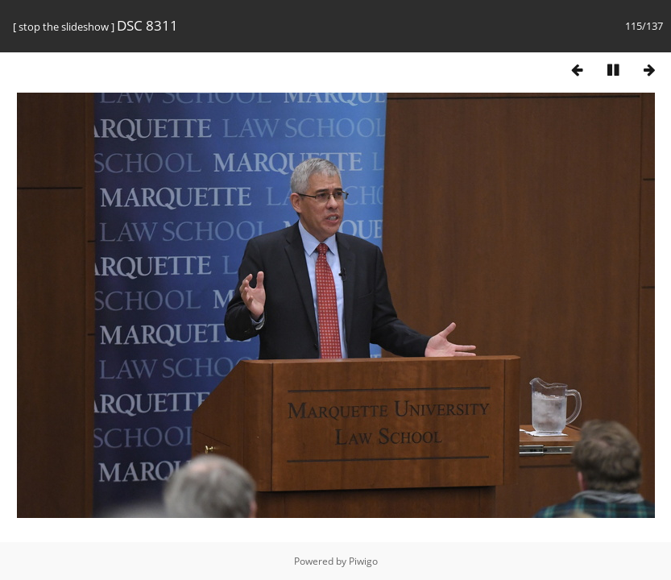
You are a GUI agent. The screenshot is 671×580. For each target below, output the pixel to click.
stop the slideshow (64, 26)
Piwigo (363, 561)
